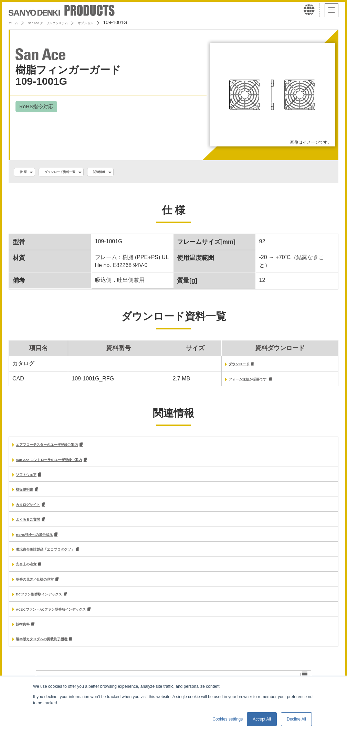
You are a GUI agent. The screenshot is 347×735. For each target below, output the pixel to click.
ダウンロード (219, 366)
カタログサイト (35, 511)
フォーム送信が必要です (234, 382)
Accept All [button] (262, 719)
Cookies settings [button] (227, 719)
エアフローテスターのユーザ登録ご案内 (65, 448)
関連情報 (129, 172)
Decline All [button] (296, 719)
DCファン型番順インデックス (53, 605)
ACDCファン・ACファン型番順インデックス (72, 620)
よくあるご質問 (35, 526)
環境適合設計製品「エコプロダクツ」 (62, 558)
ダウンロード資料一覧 (76, 172)
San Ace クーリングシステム (64, 22)
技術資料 (27, 636)
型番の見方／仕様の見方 (46, 589)
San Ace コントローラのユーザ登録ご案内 (69, 464)
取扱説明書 (29, 495)
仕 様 (26, 172)
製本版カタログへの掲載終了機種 (57, 651)
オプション (118, 22)
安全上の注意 (32, 573)
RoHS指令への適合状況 (45, 542)
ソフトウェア (32, 479)
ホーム (16, 22)
